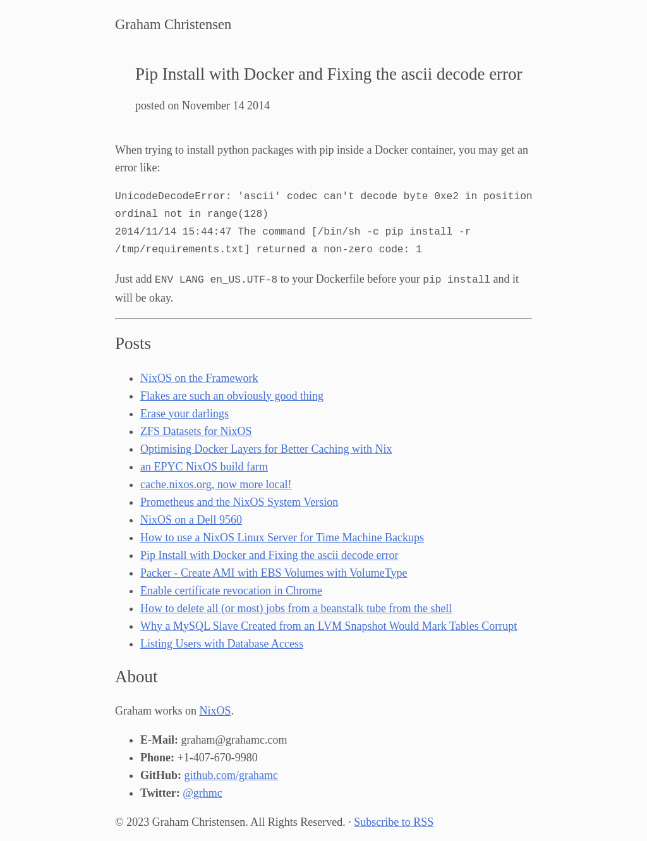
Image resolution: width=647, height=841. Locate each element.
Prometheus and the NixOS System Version (239, 500)
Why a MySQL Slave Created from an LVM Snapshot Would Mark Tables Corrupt (328, 624)
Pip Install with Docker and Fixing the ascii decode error (269, 554)
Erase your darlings (184, 412)
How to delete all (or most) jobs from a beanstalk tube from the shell (296, 607)
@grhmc (202, 791)
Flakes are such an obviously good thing (232, 394)
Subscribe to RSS (393, 820)
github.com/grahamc (231, 774)
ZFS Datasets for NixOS (196, 430)
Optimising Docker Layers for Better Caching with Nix (266, 447)
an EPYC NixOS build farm (204, 465)
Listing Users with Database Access (221, 642)
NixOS (215, 709)
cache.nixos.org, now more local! (216, 483)
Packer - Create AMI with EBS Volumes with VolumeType (273, 571)
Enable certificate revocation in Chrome (231, 589)
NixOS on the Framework (199, 377)
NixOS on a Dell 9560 (191, 518)
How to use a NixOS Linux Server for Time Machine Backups (282, 536)
